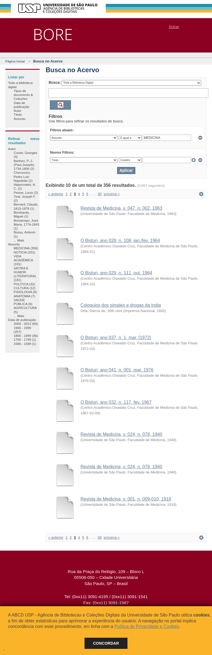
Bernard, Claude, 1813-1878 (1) (26, 206)
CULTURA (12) (24, 288)
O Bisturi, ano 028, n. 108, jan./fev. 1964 (120, 240)
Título (18, 114)
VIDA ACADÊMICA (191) (23, 260)
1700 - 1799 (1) (25, 339)
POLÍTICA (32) (24, 284)
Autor (17, 110)
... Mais (19, 240)
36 (100, 194)
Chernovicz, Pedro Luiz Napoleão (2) (23, 176)
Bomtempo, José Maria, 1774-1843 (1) (26, 224)
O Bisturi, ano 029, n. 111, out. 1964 (116, 272)
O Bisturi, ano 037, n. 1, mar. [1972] (115, 337)
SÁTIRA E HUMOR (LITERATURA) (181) (25, 274)
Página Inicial (15, 61)
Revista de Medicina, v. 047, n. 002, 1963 (121, 208)
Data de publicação (21, 104)
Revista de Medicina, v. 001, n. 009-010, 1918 (125, 499)
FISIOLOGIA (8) (25, 292)
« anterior (55, 194)
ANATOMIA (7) (24, 296)
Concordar (106, 643)
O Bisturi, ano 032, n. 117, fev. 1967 (115, 402)
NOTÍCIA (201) (24, 252)
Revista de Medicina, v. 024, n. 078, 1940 (121, 434)
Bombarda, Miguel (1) (22, 214)
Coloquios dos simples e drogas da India (120, 305)
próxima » (112, 194)
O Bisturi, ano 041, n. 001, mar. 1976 (116, 370)
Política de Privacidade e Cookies (146, 626)
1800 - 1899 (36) (26, 335)
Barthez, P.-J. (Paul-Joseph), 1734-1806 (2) (24, 165)
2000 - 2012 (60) (26, 323)
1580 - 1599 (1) (25, 343)
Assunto (19, 118)
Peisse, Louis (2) (26, 192)
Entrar (174, 26)
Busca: (55, 82)
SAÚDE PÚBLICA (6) (23, 302)
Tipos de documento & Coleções (23, 95)
